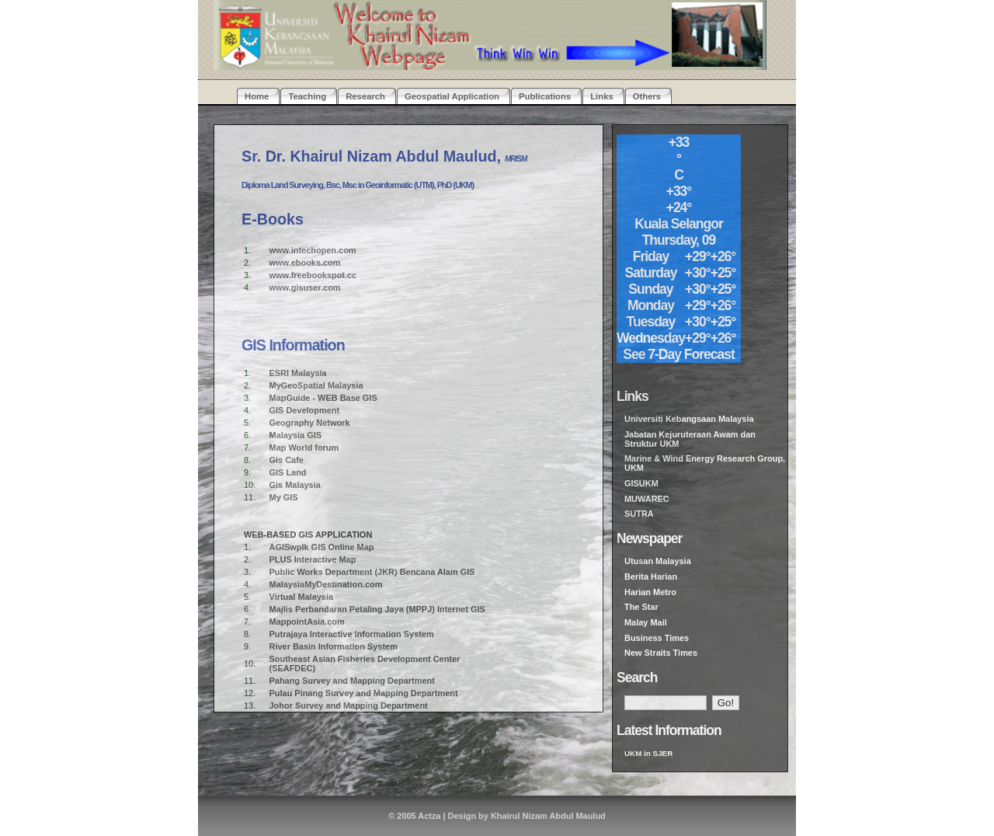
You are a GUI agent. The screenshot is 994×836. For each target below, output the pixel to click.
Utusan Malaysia (657, 561)
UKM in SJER (648, 753)
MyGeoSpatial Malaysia (316, 385)
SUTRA (639, 513)
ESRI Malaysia (298, 373)
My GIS (283, 497)
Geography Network (309, 422)
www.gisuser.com (305, 287)
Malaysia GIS (295, 435)
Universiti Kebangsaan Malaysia (689, 418)
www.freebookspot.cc (313, 275)
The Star (641, 606)
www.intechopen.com (312, 250)
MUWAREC (646, 498)
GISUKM (641, 483)
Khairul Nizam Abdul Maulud (548, 815)
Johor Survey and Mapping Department (348, 705)
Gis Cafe (286, 460)
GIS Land (288, 472)
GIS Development (304, 410)
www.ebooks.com (305, 262)
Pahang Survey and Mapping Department (352, 680)
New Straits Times (660, 652)
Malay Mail (645, 622)
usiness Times (660, 638)
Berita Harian (650, 576)
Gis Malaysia (295, 484)
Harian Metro (650, 592)
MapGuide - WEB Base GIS (323, 397)
